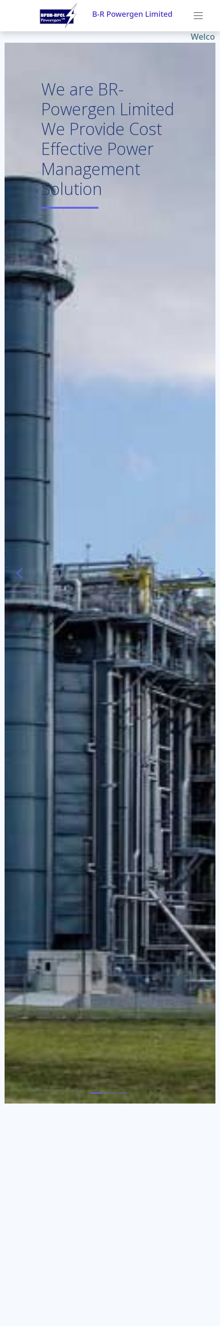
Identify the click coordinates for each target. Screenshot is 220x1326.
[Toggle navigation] (198, 15)
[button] (20, 573)
